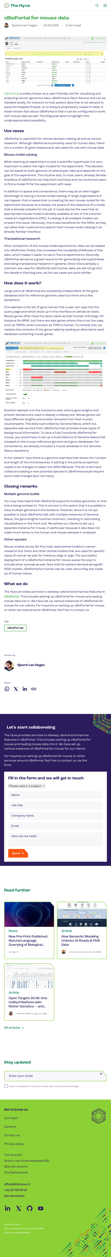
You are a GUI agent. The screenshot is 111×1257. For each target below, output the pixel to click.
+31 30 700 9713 (15, 1190)
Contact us (12, 1135)
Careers (10, 1126)
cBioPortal (11, 93)
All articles (14, 1027)
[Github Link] (31, 1211)
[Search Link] (97, 5)
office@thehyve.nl (17, 1184)
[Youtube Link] (42, 1211)
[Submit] (100, 1073)
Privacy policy (14, 1144)
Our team (11, 1118)
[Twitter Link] (20, 1211)
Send (18, 853)
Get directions (14, 1196)
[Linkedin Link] (9, 1211)
